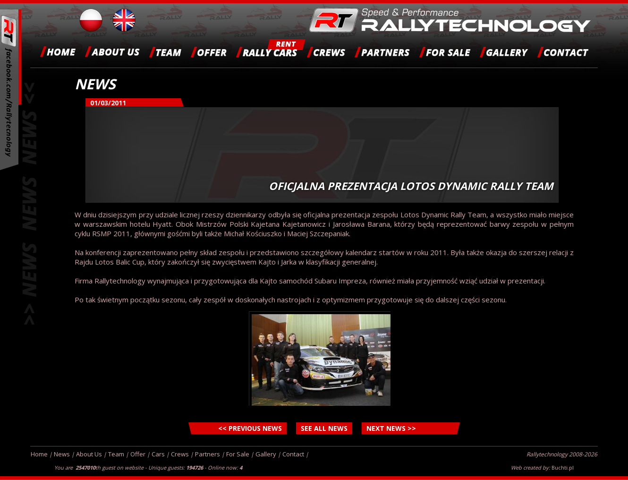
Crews (180, 454)
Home (39, 454)
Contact (293, 454)
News (62, 454)
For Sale (237, 454)
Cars (158, 454)
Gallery (265, 454)
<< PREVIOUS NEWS (250, 428)
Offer (137, 454)
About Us (89, 454)
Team (116, 454)
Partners (207, 454)
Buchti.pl (563, 467)
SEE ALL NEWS (324, 428)
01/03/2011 (108, 102)
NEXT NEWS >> (391, 428)
